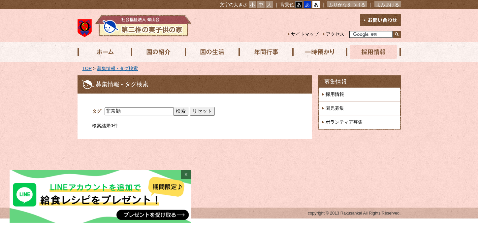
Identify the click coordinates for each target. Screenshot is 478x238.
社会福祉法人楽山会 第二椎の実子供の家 (134, 25)
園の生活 (211, 52)
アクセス (335, 34)
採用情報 (371, 52)
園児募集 (335, 108)
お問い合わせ (380, 20)
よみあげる (387, 4)
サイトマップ (305, 34)
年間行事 (264, 52)
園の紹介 (157, 52)
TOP (87, 68)
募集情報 (335, 82)
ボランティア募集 (344, 122)
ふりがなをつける (347, 4)
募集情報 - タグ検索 (117, 68)
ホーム (104, 52)
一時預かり (318, 52)
